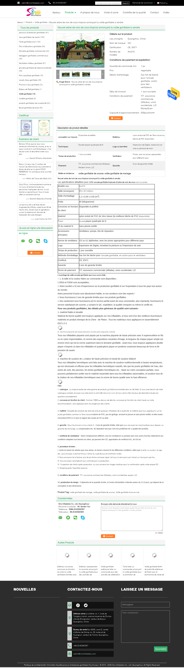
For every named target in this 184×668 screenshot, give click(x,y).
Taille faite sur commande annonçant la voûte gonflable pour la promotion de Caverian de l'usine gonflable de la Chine (132, 573)
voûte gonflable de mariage (81, 492)
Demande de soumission (142, 3)
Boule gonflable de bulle (29, 108)
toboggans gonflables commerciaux (33, 55)
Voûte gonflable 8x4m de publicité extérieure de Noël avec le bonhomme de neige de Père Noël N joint (154, 571)
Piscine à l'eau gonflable (29, 85)
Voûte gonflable (41, 22)
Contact (154, 12)
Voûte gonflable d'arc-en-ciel (127, 492)
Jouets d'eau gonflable (28, 80)
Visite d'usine (111, 12)
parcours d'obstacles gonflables (32, 32)
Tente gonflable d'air (27, 42)
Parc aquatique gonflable (29, 75)
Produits (69, 12)
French (163, 3)
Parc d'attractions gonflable (30, 46)
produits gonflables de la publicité (32, 103)
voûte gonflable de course (104, 492)
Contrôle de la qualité (134, 12)
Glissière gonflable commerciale (32, 51)
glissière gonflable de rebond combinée (35, 68)
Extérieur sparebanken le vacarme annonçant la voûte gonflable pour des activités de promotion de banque (88, 571)
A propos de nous (89, 12)
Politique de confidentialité (35, 665)
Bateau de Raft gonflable (29, 89)
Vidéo (166, 12)
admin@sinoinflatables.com (33, 3)
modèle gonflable (26, 98)
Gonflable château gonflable (30, 63)
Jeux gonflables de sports (29, 37)
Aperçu (56, 12)
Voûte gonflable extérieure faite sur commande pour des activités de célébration (110, 570)
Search (125, 3)
